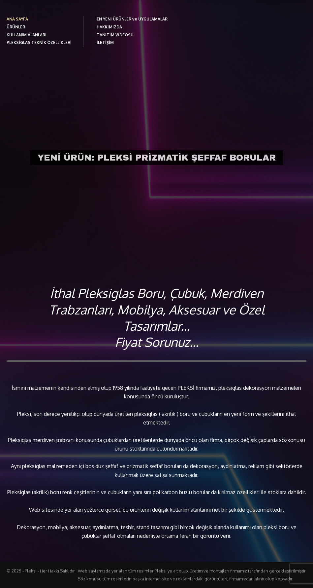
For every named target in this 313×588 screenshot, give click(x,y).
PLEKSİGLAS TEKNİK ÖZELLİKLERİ (39, 42)
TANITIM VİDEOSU (115, 34)
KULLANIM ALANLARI (27, 34)
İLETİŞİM (105, 42)
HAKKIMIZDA (109, 26)
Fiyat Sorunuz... (157, 342)
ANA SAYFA (17, 19)
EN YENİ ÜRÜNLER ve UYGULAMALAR (132, 19)
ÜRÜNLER (16, 26)
